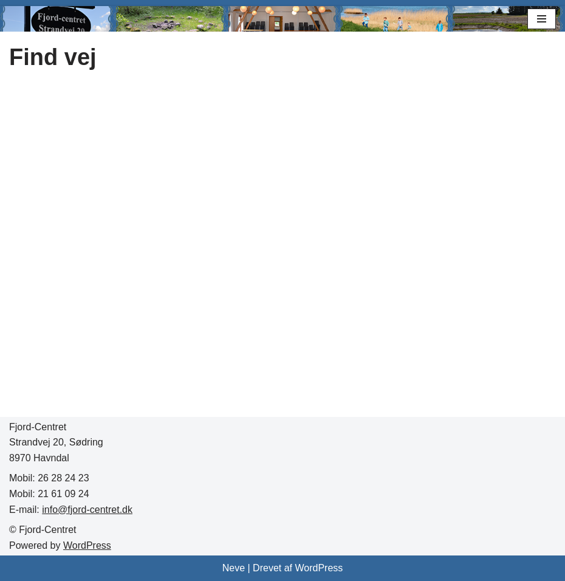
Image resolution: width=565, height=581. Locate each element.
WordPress (87, 545)
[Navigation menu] (541, 19)
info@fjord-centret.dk (87, 509)
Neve (233, 568)
